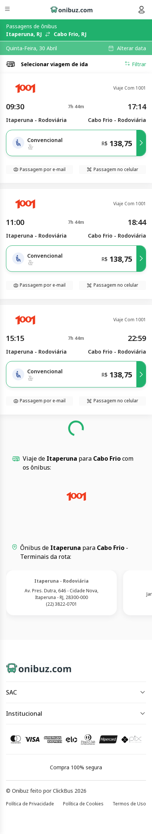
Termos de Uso (129, 804)
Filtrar (135, 64)
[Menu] (8, 10)
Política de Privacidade (30, 804)
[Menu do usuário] (141, 9)
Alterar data (131, 48)
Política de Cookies (83, 804)
